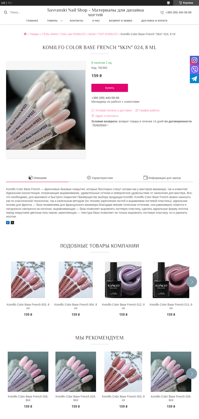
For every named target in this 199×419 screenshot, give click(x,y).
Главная (32, 20)
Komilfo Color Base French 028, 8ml (28, 398)
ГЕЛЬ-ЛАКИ (50, 34)
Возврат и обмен (120, 20)
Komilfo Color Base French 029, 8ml (75, 398)
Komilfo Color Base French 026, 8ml (171, 398)
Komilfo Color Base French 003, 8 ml (28, 306)
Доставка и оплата (154, 20)
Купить (109, 87)
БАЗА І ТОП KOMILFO (103, 34)
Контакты (76, 20)
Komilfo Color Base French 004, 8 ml (75, 306)
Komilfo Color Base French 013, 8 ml (171, 306)
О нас (96, 20)
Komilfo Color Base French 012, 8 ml (123, 306)
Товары (52, 20)
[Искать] (5, 12)
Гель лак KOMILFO (73, 34)
